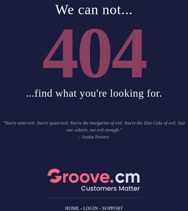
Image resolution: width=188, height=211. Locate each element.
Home (72, 208)
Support (112, 208)
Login (90, 208)
